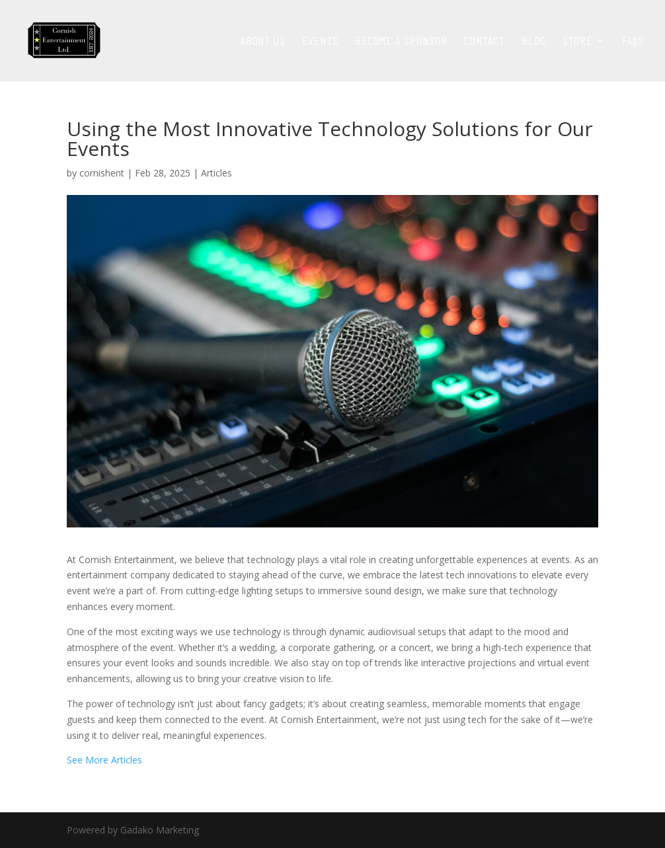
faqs (633, 42)
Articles (216, 173)
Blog (534, 42)
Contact (484, 42)
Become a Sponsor (401, 42)
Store (577, 42)
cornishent (101, 173)
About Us (263, 42)
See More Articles (104, 759)
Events (320, 42)
